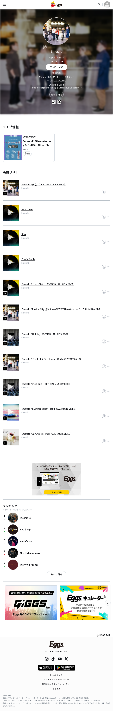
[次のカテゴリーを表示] (108, 603)
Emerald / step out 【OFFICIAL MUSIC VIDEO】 (46, 383)
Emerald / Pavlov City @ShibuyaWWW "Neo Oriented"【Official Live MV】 (61, 309)
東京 (23, 234)
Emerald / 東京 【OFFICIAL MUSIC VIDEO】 (43, 184)
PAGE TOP (103, 635)
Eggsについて (56, 675)
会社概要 (56, 688)
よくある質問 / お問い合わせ (56, 679)
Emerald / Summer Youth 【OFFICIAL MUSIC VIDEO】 (49, 408)
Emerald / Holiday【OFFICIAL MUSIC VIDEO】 (45, 334)
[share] (45, 47)
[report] (49, 47)
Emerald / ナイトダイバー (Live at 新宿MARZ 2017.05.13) (51, 359)
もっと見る (56, 94)
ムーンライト (28, 259)
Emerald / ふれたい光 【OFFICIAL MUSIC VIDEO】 (47, 433)
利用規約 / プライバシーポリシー (56, 684)
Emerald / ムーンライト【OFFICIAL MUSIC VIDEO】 (47, 284)
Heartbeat (27, 209)
